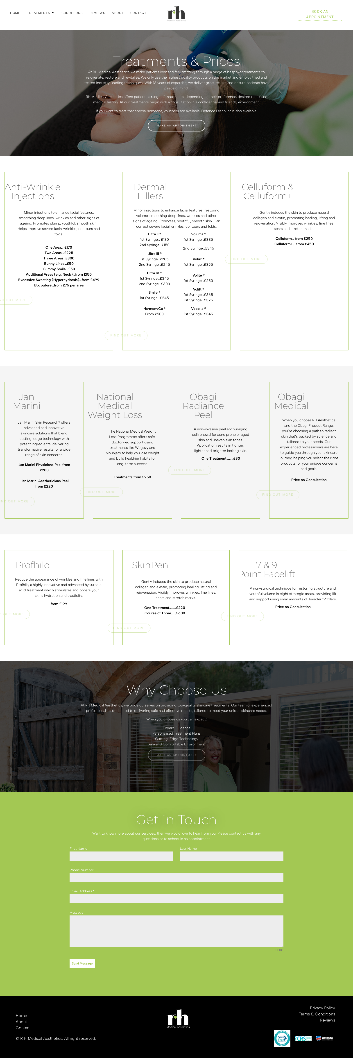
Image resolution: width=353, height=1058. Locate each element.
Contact (138, 13)
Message (76, 912)
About (118, 13)
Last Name (188, 849)
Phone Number (82, 870)
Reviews (97, 13)
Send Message (82, 963)
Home (15, 13)
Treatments (41, 13)
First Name (78, 849)
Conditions (72, 13)
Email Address (82, 891)
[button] (41, 13)
